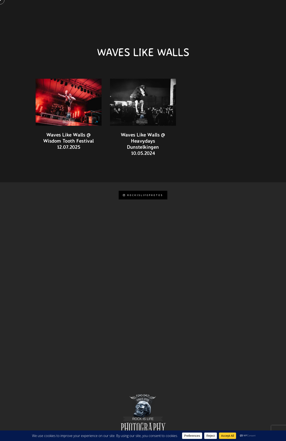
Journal (198, 10)
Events (218, 10)
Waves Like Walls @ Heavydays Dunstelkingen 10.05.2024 (143, 143)
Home (70, 10)
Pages (88, 10)
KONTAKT (107, 10)
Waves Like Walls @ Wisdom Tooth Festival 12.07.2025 (68, 140)
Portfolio (175, 10)
